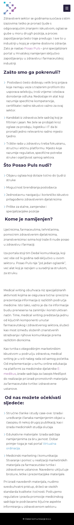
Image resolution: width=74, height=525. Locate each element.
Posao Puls (32, 48)
